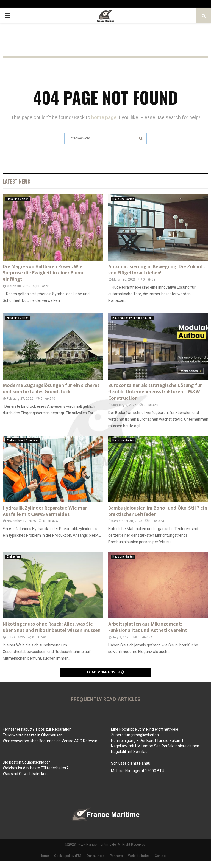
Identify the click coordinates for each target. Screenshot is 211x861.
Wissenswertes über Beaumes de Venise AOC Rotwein (50, 741)
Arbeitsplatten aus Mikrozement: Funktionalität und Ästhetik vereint (147, 627)
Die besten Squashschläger (26, 762)
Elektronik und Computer (22, 440)
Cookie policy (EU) (67, 856)
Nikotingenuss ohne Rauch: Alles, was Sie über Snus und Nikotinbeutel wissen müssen (52, 627)
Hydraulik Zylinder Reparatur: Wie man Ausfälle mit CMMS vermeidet (45, 511)
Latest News (16, 181)
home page (103, 117)
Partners (116, 856)
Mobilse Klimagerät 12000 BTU (137, 771)
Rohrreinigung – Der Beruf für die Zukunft (147, 740)
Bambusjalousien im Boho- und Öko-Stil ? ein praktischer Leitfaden (157, 511)
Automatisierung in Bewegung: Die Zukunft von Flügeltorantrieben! (156, 270)
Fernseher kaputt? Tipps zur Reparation (37, 729)
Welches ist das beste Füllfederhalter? (35, 768)
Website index (138, 856)
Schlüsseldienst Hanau (130, 763)
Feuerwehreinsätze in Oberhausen (33, 735)
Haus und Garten (18, 199)
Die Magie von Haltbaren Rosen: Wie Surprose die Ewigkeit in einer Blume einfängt (44, 273)
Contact (161, 856)
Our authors (96, 856)
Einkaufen (13, 556)
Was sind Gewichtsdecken (25, 774)
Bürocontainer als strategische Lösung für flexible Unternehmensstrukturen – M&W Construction (155, 392)
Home (44, 856)
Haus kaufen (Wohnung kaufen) (132, 317)
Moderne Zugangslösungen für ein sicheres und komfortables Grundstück (51, 388)
